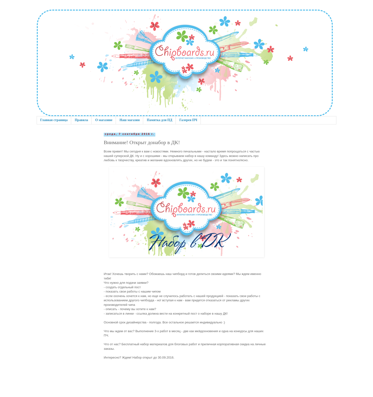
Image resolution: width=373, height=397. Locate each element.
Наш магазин (129, 120)
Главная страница (54, 120)
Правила (81, 120)
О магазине (103, 120)
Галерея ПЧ (188, 120)
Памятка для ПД (159, 120)
